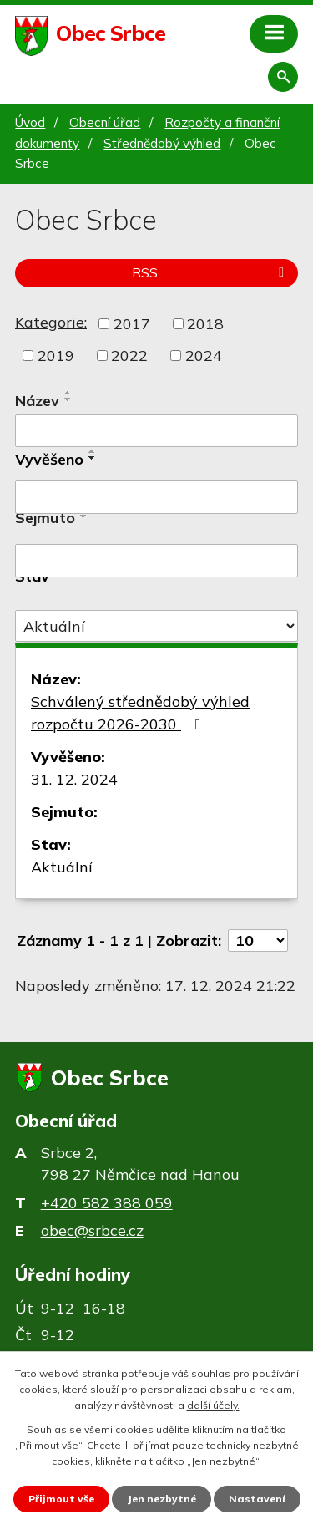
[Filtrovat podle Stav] (156, 626)
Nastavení (257, 1498)
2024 (203, 355)
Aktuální (62, 867)
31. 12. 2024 (74, 779)
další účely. (213, 1405)
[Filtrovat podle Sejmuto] (156, 560)
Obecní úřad (104, 122)
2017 (132, 323)
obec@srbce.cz (92, 1230)
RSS (211, 272)
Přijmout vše (61, 1498)
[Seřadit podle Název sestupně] (68, 399)
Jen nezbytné (161, 1498)
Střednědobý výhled (161, 143)
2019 (56, 355)
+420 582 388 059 (107, 1202)
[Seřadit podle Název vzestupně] (68, 392)
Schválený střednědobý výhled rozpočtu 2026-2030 (140, 713)
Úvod (30, 122)
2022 (129, 355)
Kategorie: (51, 322)
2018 (205, 323)
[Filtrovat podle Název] (156, 431)
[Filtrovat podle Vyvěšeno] (156, 497)
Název (37, 400)
